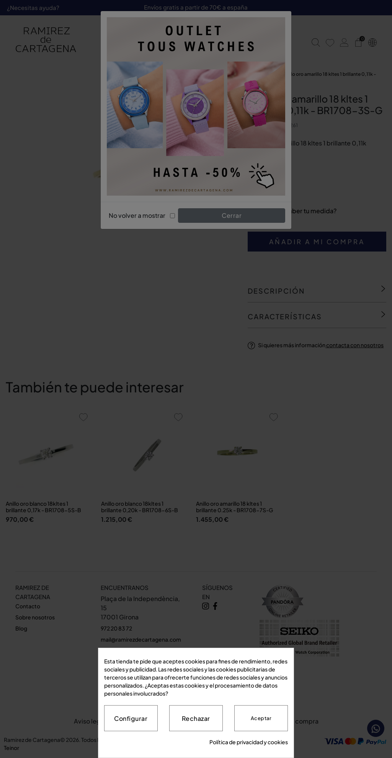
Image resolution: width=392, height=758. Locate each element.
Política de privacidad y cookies (248, 741)
